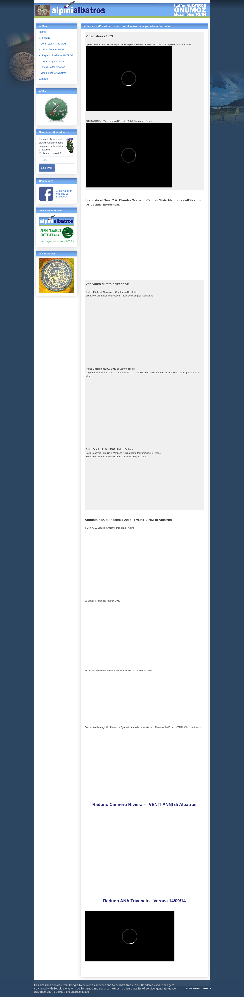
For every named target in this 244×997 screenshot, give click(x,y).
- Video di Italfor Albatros (52, 72)
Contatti (43, 78)
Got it (207, 988)
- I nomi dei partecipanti (52, 61)
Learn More (192, 988)
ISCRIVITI (47, 167)
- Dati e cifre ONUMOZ (52, 49)
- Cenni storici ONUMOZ (52, 43)
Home (42, 31)
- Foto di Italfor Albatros (52, 67)
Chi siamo (44, 37)
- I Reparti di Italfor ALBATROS (56, 55)
